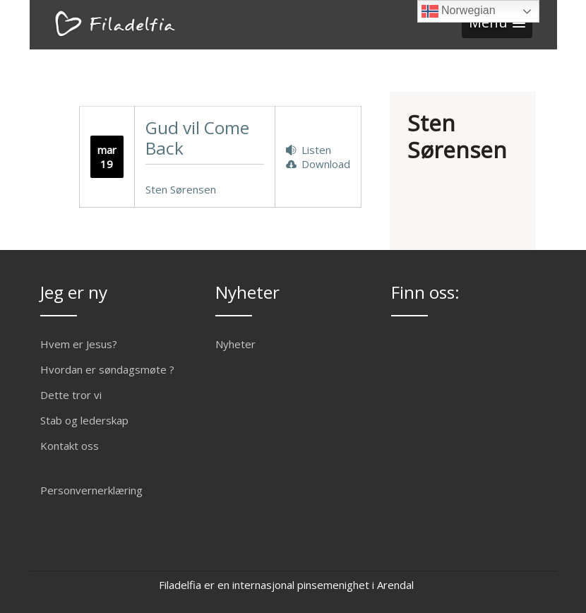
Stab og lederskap (84, 420)
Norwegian (458, 11)
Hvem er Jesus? (78, 344)
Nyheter (235, 344)
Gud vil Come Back (197, 138)
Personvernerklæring (91, 490)
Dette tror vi (71, 395)
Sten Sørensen (180, 189)
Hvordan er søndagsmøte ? (107, 369)
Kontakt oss (69, 446)
